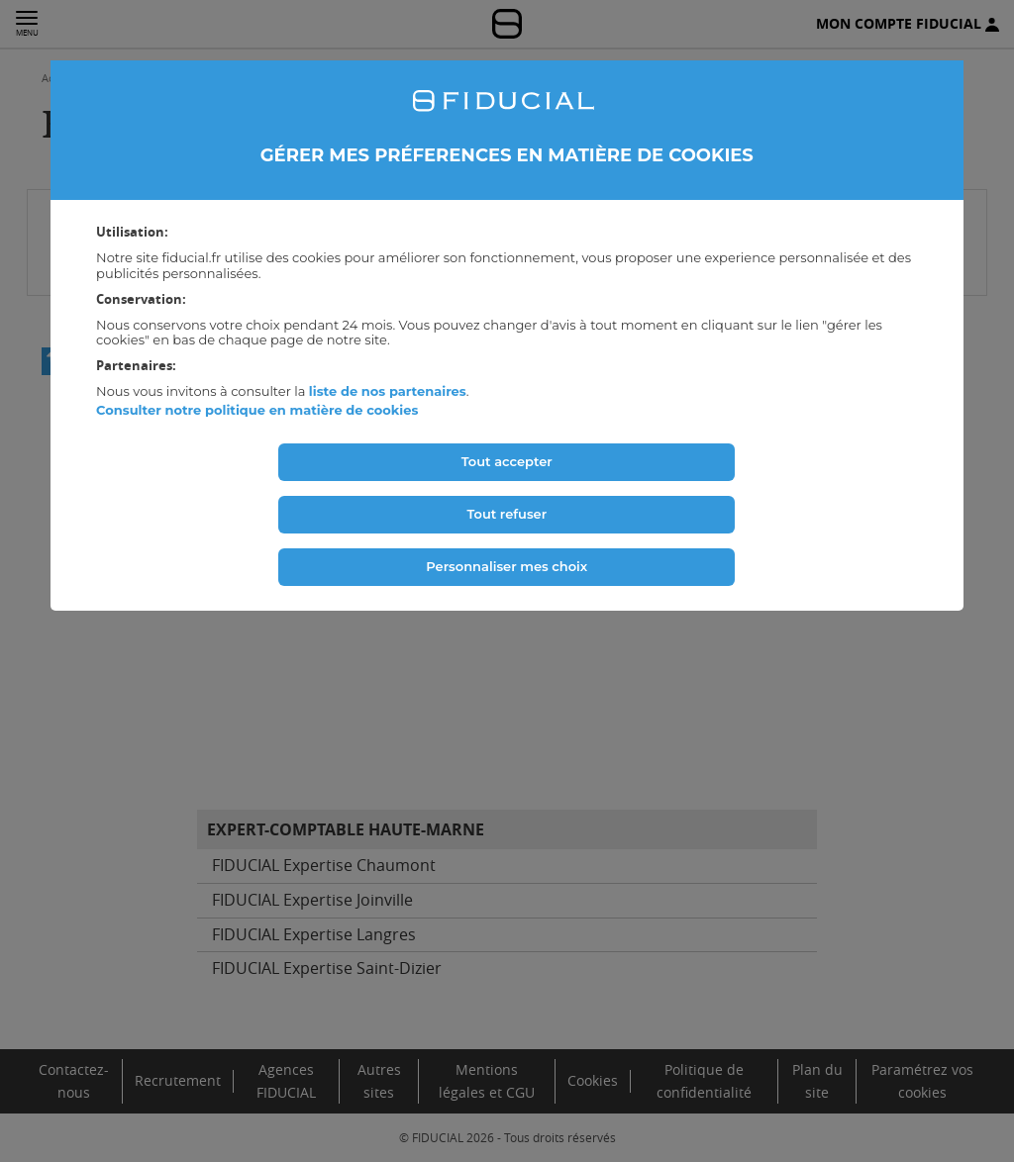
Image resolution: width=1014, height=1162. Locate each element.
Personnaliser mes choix (506, 566)
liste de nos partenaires (387, 391)
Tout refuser (506, 514)
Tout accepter (507, 461)
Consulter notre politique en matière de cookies (257, 410)
